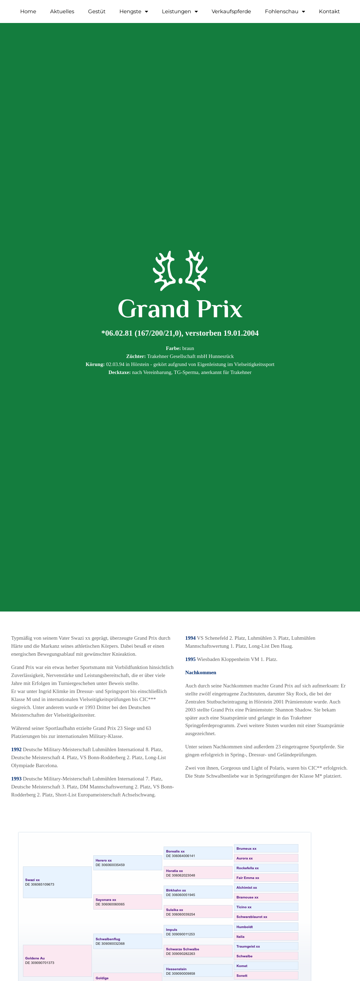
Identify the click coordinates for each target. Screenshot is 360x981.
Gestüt (96, 11)
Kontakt (329, 11)
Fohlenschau (285, 12)
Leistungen (180, 12)
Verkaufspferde (231, 11)
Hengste (133, 12)
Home (28, 11)
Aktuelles (62, 11)
